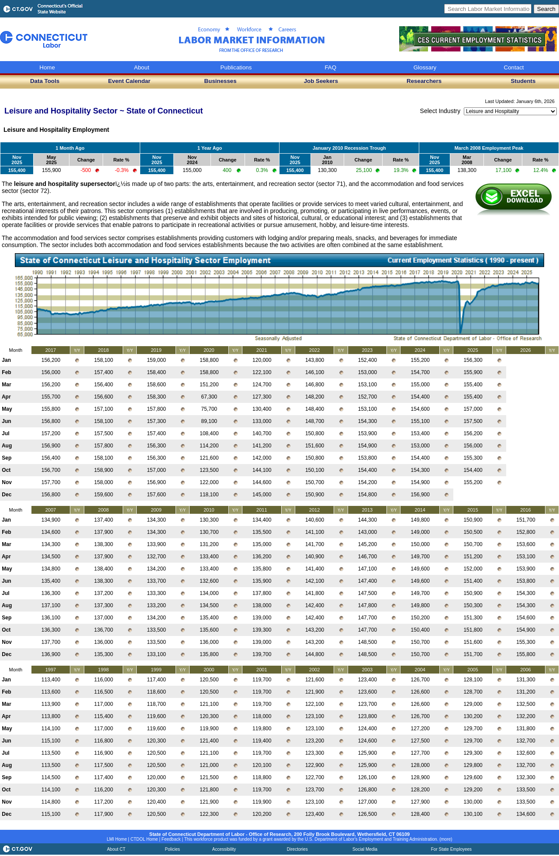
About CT (116, 849)
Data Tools (44, 81)
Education (259, 129)
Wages (200, 129)
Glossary (425, 67)
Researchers (424, 81)
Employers (368, 129)
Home (47, 67)
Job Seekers (321, 81)
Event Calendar (129, 81)
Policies (172, 849)
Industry (227, 129)
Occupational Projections (150, 129)
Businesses (220, 81)
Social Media (364, 849)
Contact (514, 67)
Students (523, 81)
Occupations (297, 129)
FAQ (330, 67)
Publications (236, 67)
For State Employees (451, 849)
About (141, 67)
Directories (297, 849)
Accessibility (224, 849)
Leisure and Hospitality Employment (56, 129)
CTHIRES (334, 129)
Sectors (400, 129)
